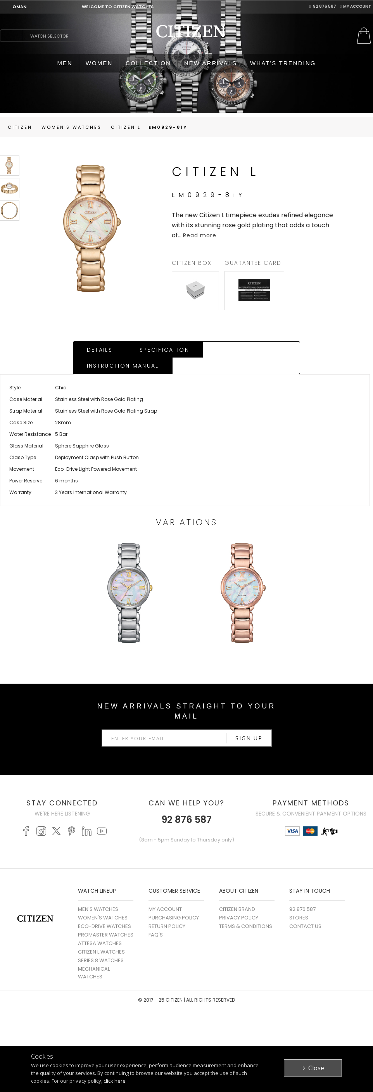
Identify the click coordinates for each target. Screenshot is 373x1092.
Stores (298, 901)
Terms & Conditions (245, 910)
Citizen (20, 127)
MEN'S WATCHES (98, 893)
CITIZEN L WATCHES (101, 936)
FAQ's (156, 919)
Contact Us (305, 910)
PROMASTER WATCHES (105, 919)
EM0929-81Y (168, 127)
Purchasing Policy (174, 901)
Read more (199, 235)
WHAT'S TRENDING (283, 63)
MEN (65, 63)
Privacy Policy (238, 901)
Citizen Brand (237, 893)
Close (316, 1068)
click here (115, 1080)
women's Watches (71, 127)
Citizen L (126, 127)
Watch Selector (49, 36)
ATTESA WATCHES (100, 927)
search (11, 35)
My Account (355, 6)
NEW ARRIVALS (210, 63)
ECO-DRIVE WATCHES (104, 910)
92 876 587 (323, 6)
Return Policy (167, 910)
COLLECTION (148, 63)
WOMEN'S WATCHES (103, 901)
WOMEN (99, 63)
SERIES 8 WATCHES (101, 944)
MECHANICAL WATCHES (94, 956)
